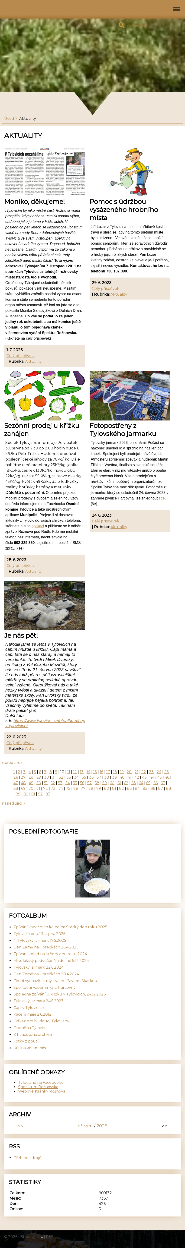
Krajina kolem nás (29, 1048)
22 (143, 772)
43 (144, 777)
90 (25, 794)
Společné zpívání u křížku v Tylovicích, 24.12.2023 (59, 994)
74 (60, 788)
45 (159, 777)
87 (160, 788)
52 (53, 783)
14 (88, 772)
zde (162, 498)
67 (163, 783)
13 (82, 772)
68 (15, 788)
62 (126, 783)
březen (85, 1125)
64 (141, 783)
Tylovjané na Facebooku (41, 1082)
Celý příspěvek (20, 356)
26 (15, 777)
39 (114, 777)
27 (23, 777)
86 (152, 788)
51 (46, 783)
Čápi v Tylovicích (28, 1007)
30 (46, 777)
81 (114, 788)
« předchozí (13, 762)
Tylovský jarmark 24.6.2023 (38, 1001)
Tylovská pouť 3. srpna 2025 (39, 934)
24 (159, 772)
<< (20, 1125)
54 (67, 783)
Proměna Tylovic (29, 1028)
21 (136, 772)
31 (54, 777)
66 (155, 783)
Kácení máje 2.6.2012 (32, 1014)
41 (129, 777)
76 (75, 788)
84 (137, 788)
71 (38, 788)
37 (99, 777)
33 (68, 777)
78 (90, 788)
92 (40, 794)
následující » (13, 803)
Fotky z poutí (26, 1041)
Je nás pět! (21, 635)
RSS (49, 1237)
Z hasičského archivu (32, 1034)
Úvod (9, 118)
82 (121, 788)
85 (145, 788)
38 (106, 777)
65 (148, 783)
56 (82, 783)
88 (168, 788)
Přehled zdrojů (27, 1158)
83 (129, 788)
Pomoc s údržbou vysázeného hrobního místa (124, 210)
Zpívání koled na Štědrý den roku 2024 (50, 954)
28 (31, 777)
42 (136, 777)
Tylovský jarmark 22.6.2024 (38, 967)
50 (38, 783)
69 (23, 788)
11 (68, 772)
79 (98, 788)
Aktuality (33, 361)
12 (75, 772)
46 (167, 777)
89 (18, 794)
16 (101, 772)
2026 (102, 1125)
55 (75, 783)
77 (83, 788)
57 (89, 783)
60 (112, 783)
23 (151, 772)
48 (23, 783)
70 (31, 788)
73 (53, 788)
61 (119, 783)
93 (48, 794)
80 (106, 788)
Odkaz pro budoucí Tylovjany (41, 1021)
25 (166, 772)
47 (15, 783)
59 (104, 783)
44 (152, 777)
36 (91, 777)
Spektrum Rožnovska (38, 1087)
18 (115, 772)
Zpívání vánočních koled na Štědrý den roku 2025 (60, 927)
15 (95, 772)
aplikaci (38, 526)
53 (60, 783)
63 (133, 783)
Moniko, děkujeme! (34, 201)
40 (122, 777)
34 (76, 777)
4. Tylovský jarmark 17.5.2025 (39, 940)
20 (129, 772)
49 (31, 783)
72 (45, 788)
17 (108, 772)
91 (33, 794)
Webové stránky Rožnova (41, 1091)
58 (97, 783)
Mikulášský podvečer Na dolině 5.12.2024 (51, 960)
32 (61, 777)
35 (84, 777)
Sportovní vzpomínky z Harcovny (44, 987)
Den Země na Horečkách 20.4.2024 (46, 974)
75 (68, 788)
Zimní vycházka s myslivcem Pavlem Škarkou (55, 981)
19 (122, 772)
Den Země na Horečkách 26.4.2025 (45, 947)
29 (38, 777)
